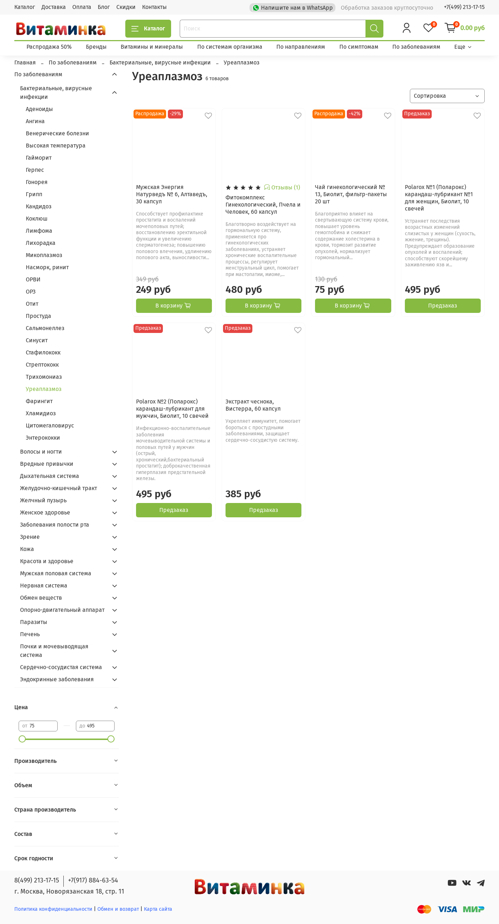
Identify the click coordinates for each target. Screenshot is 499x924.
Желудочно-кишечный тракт (58, 488)
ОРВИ (33, 279)
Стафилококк (43, 352)
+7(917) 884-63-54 (93, 880)
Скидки (126, 7)
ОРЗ (30, 291)
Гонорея (37, 182)
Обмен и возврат (118, 909)
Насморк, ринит (47, 267)
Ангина (35, 121)
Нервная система (43, 585)
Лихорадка (40, 243)
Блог (104, 7)
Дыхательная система (49, 476)
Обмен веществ (41, 597)
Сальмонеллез (45, 328)
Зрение (30, 536)
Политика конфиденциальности (53, 909)
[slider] (22, 739)
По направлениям (300, 46)
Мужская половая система (55, 573)
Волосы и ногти (41, 451)
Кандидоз (39, 206)
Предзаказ (442, 305)
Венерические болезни (57, 133)
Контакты (154, 7)
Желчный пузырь (43, 500)
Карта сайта (158, 909)
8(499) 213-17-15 (36, 880)
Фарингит (39, 401)
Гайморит (39, 157)
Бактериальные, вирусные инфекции (56, 92)
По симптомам (358, 46)
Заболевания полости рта (54, 524)
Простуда (38, 316)
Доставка (54, 7)
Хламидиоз (41, 413)
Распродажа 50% (49, 46)
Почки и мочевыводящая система (54, 650)
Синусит (37, 340)
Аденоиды (39, 109)
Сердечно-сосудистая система (61, 667)
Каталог (24, 7)
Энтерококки (43, 437)
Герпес (35, 169)
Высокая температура (56, 145)
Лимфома (39, 230)
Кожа (27, 549)
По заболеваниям (416, 46)
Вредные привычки (46, 463)
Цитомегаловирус (50, 425)
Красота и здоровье (46, 561)
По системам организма (229, 46)
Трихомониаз (44, 376)
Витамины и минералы (152, 46)
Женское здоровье (45, 512)
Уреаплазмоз (44, 389)
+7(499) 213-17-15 (464, 7)
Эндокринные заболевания (57, 679)
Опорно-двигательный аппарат (62, 609)
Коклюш (37, 218)
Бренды (96, 46)
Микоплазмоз (44, 255)
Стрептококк (42, 364)
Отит (32, 303)
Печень (30, 634)
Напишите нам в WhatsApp (293, 7)
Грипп (34, 194)
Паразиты (33, 622)
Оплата (81, 7)
